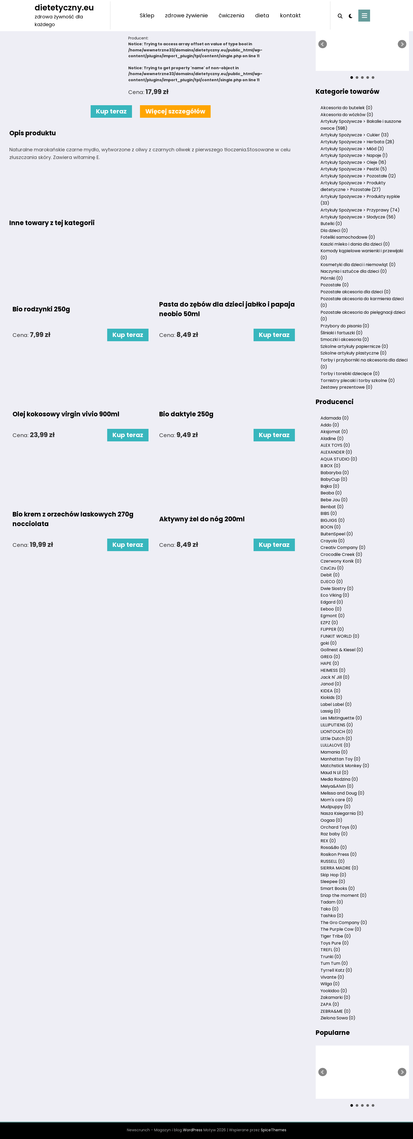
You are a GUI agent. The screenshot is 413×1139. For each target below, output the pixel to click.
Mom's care (336, 800)
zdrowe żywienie (186, 15)
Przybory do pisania (344, 326)
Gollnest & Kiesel (341, 650)
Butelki (331, 224)
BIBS (328, 513)
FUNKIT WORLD (339, 636)
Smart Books (337, 888)
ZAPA (329, 1004)
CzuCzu (332, 568)
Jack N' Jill (335, 677)
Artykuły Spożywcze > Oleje (353, 162)
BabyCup (333, 479)
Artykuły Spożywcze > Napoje (354, 155)
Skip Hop (333, 875)
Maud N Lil (334, 773)
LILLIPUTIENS (336, 725)
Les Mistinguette (341, 718)
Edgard (331, 602)
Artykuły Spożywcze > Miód (352, 149)
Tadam (331, 902)
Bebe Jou (334, 500)
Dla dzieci (334, 230)
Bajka (329, 486)
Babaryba (334, 473)
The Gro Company (343, 923)
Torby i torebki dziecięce (350, 374)
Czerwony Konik (341, 561)
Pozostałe (334, 285)
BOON (330, 527)
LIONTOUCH (336, 732)
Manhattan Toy (340, 759)
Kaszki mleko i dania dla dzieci (355, 244)
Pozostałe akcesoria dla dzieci (355, 292)
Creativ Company (343, 547)
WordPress (192, 1130)
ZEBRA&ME (335, 1011)
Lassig (330, 711)
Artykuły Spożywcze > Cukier (354, 135)
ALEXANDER (336, 452)
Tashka (331, 916)
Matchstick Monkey (344, 766)
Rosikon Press (338, 854)
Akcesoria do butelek (346, 108)
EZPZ (329, 623)
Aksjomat (334, 432)
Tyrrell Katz (336, 970)
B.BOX (330, 466)
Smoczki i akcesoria (344, 339)
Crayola (332, 541)
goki (328, 643)
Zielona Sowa (337, 1018)
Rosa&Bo (333, 847)
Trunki (330, 957)
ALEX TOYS (335, 445)
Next (402, 44)
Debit (330, 575)
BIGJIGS (332, 520)
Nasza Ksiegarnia (341, 813)
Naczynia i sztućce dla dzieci (353, 271)
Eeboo (331, 609)
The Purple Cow (340, 929)
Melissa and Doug (342, 793)
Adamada (334, 418)
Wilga (330, 984)
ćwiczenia (231, 15)
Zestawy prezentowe (346, 387)
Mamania (334, 752)
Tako (329, 909)
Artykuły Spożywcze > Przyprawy (360, 210)
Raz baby (334, 834)
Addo (329, 425)
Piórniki (331, 278)
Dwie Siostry (337, 588)
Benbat (332, 507)
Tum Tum (334, 963)
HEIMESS (333, 670)
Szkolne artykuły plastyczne (353, 353)
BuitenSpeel (336, 534)
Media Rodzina (339, 779)
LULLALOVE (335, 745)
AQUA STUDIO (338, 459)
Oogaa (331, 820)
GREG (330, 657)
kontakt (290, 15)
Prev (322, 44)
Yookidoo (333, 991)
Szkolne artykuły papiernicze (354, 346)
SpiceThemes (273, 1130)
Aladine (332, 439)
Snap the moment (343, 895)
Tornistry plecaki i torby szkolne (357, 380)
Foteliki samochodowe (347, 237)
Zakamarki (335, 997)
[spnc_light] (350, 15)
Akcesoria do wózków (346, 115)
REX (328, 841)
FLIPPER (332, 629)
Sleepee (332, 881)
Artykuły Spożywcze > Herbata (357, 142)
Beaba (331, 493)
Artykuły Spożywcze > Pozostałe (358, 176)
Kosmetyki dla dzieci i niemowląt (358, 265)
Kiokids (331, 697)
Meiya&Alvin (337, 786)
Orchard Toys (338, 827)
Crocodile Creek (341, 554)
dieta (262, 15)
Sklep (147, 15)
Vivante (332, 977)
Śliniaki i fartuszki (341, 333)
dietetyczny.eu (64, 7)
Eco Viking (334, 595)
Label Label (336, 704)
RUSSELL (332, 861)
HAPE (329, 663)
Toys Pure (334, 943)
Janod (330, 684)
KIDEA (330, 691)
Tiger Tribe (335, 936)
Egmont (332, 616)
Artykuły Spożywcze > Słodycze (358, 217)
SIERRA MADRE (339, 868)
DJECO (331, 582)
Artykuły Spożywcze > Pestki (353, 169)
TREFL (330, 950)
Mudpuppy (335, 807)
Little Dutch (336, 738)
